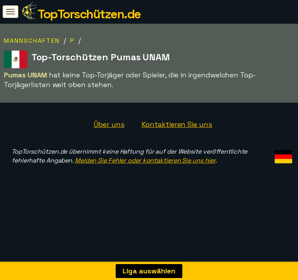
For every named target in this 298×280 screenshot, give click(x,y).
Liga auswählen (149, 270)
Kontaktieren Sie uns (177, 124)
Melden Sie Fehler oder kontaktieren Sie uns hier (145, 160)
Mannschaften (32, 41)
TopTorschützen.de (89, 14)
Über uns (109, 124)
